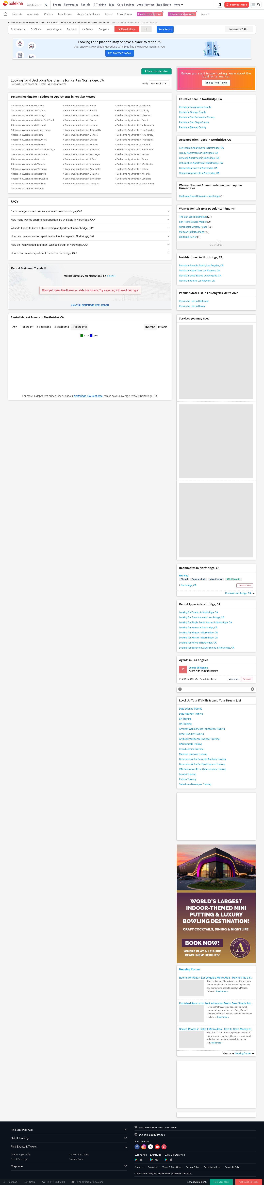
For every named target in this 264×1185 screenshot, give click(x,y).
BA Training (185, 719)
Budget (103, 30)
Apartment (17, 30)
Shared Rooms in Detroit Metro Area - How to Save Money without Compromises (216, 1029)
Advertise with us (212, 1168)
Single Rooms (124, 15)
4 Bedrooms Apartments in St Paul (79, 160)
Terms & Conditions (171, 1168)
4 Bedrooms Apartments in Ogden (27, 189)
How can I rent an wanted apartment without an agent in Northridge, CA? (90, 237)
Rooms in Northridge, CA (239, 594)
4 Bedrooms (79, 327)
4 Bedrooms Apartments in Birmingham (82, 179)
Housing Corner (189, 970)
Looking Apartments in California (53, 23)
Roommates (78, 5)
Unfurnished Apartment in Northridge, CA (201, 164)
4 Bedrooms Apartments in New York (29, 140)
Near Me (17, 15)
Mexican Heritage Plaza (194, 232)
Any (14, 327)
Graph (150, 327)
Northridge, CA (188, 586)
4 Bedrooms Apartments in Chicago (28, 116)
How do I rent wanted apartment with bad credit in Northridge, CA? (90, 245)
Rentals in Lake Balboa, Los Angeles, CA (200, 276)
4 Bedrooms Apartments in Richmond (81, 150)
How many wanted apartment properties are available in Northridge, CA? (90, 220)
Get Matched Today (119, 53)
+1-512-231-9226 (167, 1128)
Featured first (158, 84)
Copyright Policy (232, 1168)
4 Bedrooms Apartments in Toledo (131, 169)
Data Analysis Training (191, 714)
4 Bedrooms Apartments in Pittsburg (80, 145)
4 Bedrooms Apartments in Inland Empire (31, 130)
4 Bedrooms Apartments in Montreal (80, 135)
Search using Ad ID (239, 29)
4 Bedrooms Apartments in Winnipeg (29, 169)
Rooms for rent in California (193, 302)
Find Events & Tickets (69, 1147)
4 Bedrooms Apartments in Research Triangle (33, 150)
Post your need (221, 1182)
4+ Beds (86, 30)
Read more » (222, 992)
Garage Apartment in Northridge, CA (198, 169)
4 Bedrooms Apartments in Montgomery (134, 184)
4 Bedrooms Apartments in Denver (79, 121)
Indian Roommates (16, 23)
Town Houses (65, 15)
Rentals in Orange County (192, 113)
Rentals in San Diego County (194, 123)
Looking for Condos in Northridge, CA (198, 613)
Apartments (33, 15)
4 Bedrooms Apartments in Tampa (131, 160)
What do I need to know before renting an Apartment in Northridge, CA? (90, 228)
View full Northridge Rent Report (90, 305)
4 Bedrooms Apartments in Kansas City (82, 130)
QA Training (185, 724)
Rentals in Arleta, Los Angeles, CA (197, 281)
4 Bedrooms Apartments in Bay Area (28, 111)
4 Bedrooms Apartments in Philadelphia (134, 140)
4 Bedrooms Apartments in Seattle (131, 155)
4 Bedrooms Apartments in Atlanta (27, 106)
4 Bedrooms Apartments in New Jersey (134, 135)
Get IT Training (69, 1139)
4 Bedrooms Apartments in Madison (28, 184)
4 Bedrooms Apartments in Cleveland (133, 116)
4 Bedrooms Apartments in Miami (27, 135)
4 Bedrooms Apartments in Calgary (132, 111)
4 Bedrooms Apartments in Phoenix (28, 145)
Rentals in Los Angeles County (195, 108)
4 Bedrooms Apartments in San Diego (81, 155)
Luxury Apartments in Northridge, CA (198, 153)
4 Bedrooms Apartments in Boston (80, 111)
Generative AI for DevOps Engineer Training (202, 765)
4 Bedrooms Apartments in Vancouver (81, 165)
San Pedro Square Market (195, 222)
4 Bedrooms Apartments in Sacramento (134, 150)
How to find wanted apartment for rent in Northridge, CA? (90, 253)
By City (35, 30)
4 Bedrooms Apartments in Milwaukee (29, 179)
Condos (48, 15)
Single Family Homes (88, 15)
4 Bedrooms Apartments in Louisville (133, 179)
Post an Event (76, 1159)
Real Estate (170, 5)
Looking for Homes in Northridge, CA (198, 628)
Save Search (165, 30)
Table (162, 327)
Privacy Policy (192, 1168)
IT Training (106, 5)
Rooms (108, 15)
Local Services (152, 5)
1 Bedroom (26, 327)
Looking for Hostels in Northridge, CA (198, 638)
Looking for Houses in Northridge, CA (198, 633)
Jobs (118, 5)
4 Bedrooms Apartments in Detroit (131, 121)
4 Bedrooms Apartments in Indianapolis (134, 126)
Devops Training (187, 775)
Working (183, 576)
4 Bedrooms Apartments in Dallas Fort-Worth (32, 121)
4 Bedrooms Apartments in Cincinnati (81, 116)
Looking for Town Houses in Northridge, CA (201, 618)
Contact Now (245, 586)
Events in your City (20, 1155)
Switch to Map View (156, 72)
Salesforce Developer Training (195, 785)
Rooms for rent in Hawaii (192, 307)
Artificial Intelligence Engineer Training (199, 739)
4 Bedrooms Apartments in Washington (134, 165)
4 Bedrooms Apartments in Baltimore (133, 106)
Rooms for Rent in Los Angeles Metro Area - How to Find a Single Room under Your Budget (216, 978)
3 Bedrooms (61, 327)
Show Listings (127, 29)
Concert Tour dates (79, 1155)
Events (64, 5)
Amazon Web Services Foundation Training (202, 729)
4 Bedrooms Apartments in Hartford (28, 126)
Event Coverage (19, 1159)
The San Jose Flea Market (195, 217)
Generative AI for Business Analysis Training (202, 760)
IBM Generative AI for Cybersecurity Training (202, 770)
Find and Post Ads (69, 1130)
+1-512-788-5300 (148, 1128)
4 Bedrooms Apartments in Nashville (28, 174)
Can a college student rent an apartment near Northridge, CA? (90, 212)
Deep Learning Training (191, 750)
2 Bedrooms (44, 327)
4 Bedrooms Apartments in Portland (132, 145)
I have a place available (182, 15)
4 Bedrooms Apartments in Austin (79, 106)
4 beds (111, 276)
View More (216, 246)
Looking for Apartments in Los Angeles (89, 23)
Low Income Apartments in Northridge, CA (201, 148)
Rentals (92, 5)
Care (132, 5)
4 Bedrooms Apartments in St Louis (28, 160)
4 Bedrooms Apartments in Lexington (81, 184)
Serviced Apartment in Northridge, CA (199, 158)
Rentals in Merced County (192, 128)
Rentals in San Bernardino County (197, 118)
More (184, 5)
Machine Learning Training (193, 755)
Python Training (187, 780)
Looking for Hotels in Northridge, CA (198, 643)
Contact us (152, 1168)
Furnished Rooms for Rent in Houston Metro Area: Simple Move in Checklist (216, 1004)
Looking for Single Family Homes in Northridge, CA (205, 623)
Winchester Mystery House (195, 227)
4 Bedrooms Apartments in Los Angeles (134, 130)
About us (139, 1168)
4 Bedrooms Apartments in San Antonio (30, 155)
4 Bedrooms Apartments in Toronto (28, 165)
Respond (247, 680)
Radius (71, 30)
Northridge (52, 30)
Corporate (69, 1167)
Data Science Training (190, 709)
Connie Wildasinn (198, 668)
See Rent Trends (216, 83)
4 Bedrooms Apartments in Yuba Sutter (82, 169)
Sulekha (13, 5)
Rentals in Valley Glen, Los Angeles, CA (199, 271)
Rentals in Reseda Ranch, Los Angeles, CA (201, 266)
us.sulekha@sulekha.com (152, 1135)
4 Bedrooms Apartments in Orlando (80, 140)
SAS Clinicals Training (190, 745)
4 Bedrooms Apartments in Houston (80, 126)
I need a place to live (149, 15)
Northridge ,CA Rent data (88, 396)
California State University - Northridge (201, 197)
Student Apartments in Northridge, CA (199, 174)
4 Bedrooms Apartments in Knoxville (132, 174)
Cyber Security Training (191, 734)
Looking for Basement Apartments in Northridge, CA (207, 648)
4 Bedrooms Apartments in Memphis (81, 174)
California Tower (189, 237)
